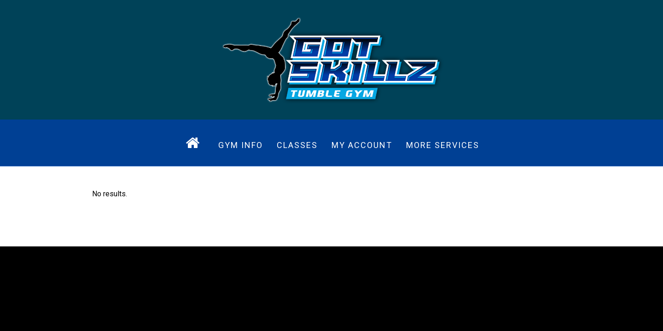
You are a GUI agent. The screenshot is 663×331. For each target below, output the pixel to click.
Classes (297, 145)
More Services (442, 145)
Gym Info (240, 145)
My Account (362, 145)
